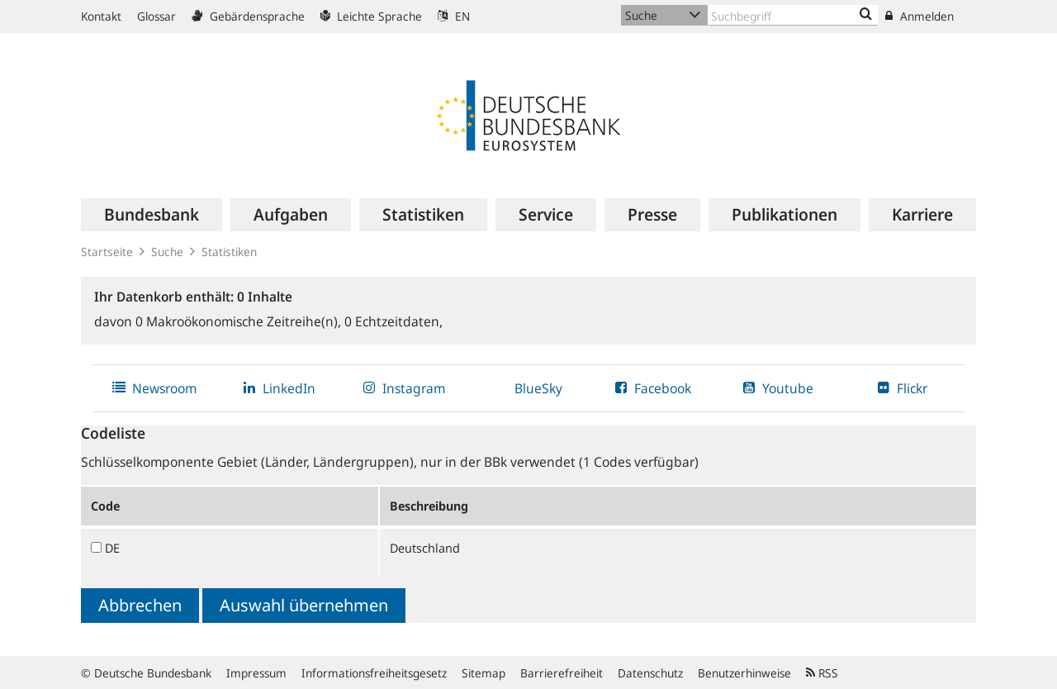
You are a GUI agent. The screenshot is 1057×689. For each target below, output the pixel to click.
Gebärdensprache (248, 16)
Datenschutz (650, 673)
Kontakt (101, 16)
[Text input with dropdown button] (793, 15)
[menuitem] (151, 214)
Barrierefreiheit (561, 673)
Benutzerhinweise (744, 673)
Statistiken (229, 251)
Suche (167, 251)
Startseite (107, 251)
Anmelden (919, 16)
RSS (822, 673)
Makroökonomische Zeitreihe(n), (239, 321)
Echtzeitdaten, (393, 321)
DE (112, 547)
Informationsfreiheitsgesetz (374, 673)
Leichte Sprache (371, 16)
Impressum (256, 673)
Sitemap (483, 673)
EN (454, 16)
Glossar (156, 16)
